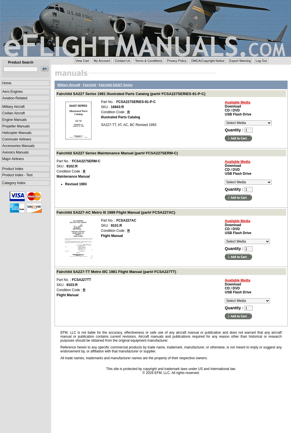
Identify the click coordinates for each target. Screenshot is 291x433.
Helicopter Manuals (17, 133)
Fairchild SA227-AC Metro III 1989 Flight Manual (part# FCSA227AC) (116, 212)
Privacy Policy (176, 60)
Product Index (12, 169)
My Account (102, 60)
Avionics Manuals (15, 152)
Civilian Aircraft (13, 113)
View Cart (82, 60)
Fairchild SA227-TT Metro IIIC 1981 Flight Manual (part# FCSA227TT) (116, 272)
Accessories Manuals (18, 146)
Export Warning (240, 60)
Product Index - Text (17, 175)
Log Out (261, 60)
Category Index (13, 183)
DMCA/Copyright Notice (208, 60)
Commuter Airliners (16, 139)
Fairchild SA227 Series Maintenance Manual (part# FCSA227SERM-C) (117, 153)
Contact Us (122, 60)
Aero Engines (12, 92)
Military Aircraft (13, 107)
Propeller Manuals (16, 126)
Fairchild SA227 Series (116, 85)
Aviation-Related (14, 98)
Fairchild (89, 85)
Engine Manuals (14, 120)
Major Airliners (13, 159)
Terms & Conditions (148, 60)
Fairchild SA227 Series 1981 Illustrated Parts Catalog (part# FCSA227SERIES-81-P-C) (131, 94)
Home (6, 83)
